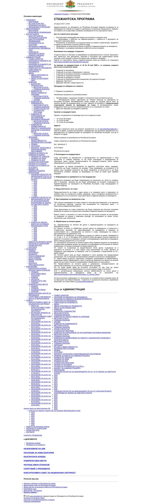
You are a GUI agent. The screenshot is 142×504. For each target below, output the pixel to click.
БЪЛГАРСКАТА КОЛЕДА (37, 268)
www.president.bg (36, 496)
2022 (35, 188)
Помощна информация (32, 501)
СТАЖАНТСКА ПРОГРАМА (39, 111)
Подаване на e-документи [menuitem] (35, 445)
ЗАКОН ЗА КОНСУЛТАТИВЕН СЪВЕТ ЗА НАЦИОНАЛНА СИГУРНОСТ (40, 308)
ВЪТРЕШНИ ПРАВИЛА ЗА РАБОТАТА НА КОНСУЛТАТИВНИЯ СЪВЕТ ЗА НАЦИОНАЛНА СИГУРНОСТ (41, 316)
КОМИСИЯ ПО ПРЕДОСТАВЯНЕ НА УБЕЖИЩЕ (39, 92)
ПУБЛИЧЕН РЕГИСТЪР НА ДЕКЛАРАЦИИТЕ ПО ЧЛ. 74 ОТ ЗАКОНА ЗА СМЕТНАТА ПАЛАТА (41, 177)
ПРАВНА (34, 144)
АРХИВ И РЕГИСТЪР (41, 109)
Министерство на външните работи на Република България (45, 487)
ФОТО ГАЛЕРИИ (35, 258)
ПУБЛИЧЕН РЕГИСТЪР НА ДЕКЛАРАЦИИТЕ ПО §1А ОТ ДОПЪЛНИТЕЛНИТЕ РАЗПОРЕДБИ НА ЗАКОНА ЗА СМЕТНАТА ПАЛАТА (41, 201)
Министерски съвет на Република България (40, 485)
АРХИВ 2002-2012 (35, 245)
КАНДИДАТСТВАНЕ (38, 290)
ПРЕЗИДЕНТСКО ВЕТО (37, 25)
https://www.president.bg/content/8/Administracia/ (71, 62)
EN (49, 408)
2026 (35, 196)
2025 (35, 194)
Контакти (44, 408)
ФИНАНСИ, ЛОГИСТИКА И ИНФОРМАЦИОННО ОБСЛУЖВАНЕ (41, 149)
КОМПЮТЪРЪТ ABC (38, 281)
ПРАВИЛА (34, 272)
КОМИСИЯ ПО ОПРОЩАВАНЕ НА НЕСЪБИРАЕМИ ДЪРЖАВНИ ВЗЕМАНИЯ (40, 116)
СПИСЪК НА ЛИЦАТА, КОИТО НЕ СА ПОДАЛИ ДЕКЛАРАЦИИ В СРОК (40, 224)
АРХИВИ (37, 100)
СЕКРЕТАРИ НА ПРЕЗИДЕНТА (40, 68)
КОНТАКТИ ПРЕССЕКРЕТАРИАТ (36, 264)
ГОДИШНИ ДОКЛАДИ (41, 89)
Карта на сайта (35, 408)
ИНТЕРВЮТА (33, 252)
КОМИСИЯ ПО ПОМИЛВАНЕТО (37, 102)
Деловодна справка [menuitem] (33, 443)
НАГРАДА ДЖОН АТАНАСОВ (39, 270)
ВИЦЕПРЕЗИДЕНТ (33, 29)
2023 (35, 190)
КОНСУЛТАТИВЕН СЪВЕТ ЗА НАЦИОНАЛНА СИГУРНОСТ (39, 303)
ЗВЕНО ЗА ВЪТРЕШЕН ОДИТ (65, 308)
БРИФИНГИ (33, 254)
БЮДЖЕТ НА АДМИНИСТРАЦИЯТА (37, 170)
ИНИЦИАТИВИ (31, 267)
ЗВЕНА (31, 73)
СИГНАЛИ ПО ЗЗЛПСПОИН (39, 243)
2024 (35, 192)
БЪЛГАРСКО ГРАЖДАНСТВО (37, 84)
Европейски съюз (30, 489)
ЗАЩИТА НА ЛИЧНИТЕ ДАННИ (40, 242)
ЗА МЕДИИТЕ (31, 249)
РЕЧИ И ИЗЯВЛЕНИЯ (37, 256)
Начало (26, 408)
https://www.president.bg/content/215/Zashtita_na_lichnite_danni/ (76, 274)
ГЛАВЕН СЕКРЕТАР (36, 59)
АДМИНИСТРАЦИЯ (33, 57)
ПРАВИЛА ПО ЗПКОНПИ (40, 156)
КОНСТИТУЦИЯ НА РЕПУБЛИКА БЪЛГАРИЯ (38, 37)
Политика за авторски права (34, 498)
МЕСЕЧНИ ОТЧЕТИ (41, 87)
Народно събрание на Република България (39, 483)
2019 (35, 183)
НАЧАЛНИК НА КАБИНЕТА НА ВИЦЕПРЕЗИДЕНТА (40, 65)
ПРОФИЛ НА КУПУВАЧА (38, 164)
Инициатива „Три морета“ (33, 490)
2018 (35, 181)
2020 (35, 185)
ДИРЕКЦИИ (33, 137)
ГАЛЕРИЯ (34, 283)
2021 (35, 187)
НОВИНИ (32, 251)
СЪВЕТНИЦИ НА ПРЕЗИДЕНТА (35, 70)
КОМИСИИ (33, 82)
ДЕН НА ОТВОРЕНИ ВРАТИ (39, 298)
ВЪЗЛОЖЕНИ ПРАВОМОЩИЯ (40, 32)
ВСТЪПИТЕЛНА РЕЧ (36, 23)
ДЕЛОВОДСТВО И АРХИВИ (41, 142)
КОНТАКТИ (33, 247)
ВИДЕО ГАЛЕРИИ (35, 259)
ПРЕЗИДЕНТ (31, 20)
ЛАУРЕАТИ (35, 279)
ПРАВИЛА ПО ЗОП (38, 160)
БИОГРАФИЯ (33, 22)
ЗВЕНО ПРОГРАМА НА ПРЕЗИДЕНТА (39, 76)
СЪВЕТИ (29, 300)
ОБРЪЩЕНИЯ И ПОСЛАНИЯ (39, 27)
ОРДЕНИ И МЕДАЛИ (36, 55)
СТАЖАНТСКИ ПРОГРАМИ (39, 162)
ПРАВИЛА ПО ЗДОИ (38, 158)
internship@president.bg (108, 129)
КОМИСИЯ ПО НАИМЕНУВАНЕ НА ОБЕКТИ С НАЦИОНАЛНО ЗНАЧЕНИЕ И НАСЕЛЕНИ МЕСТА (41, 128)
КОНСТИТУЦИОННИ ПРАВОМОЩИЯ (36, 40)
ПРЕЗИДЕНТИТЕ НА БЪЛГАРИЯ (36, 44)
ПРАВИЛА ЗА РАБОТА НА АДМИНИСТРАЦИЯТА (38, 154)
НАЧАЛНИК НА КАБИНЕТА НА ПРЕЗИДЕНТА (70, 297)
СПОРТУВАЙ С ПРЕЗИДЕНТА (40, 297)
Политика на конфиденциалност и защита (39, 500)
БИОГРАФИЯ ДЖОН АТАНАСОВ (38, 274)
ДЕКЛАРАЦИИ (34, 172)
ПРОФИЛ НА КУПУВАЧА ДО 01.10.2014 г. (69, 366)
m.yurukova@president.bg (84, 281)
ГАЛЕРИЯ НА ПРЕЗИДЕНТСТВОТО (36, 53)
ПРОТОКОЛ (35, 146)
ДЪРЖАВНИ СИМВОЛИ (37, 46)
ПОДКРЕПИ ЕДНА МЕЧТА (38, 284)
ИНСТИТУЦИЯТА (32, 34)
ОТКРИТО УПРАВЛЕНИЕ (33, 435)
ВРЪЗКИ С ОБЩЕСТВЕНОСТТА (38, 140)
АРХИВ (31, 261)
